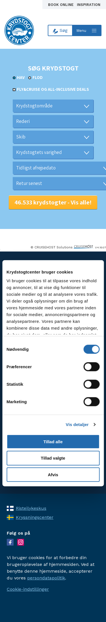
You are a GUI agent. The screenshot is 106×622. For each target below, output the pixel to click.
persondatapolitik (46, 578)
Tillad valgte (53, 458)
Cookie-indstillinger (28, 589)
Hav (21, 77)
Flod (38, 77)
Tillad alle (52, 441)
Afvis (53, 474)
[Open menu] (87, 30)
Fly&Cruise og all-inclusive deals (53, 89)
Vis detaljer (77, 424)
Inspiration (88, 5)
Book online (61, 5)
